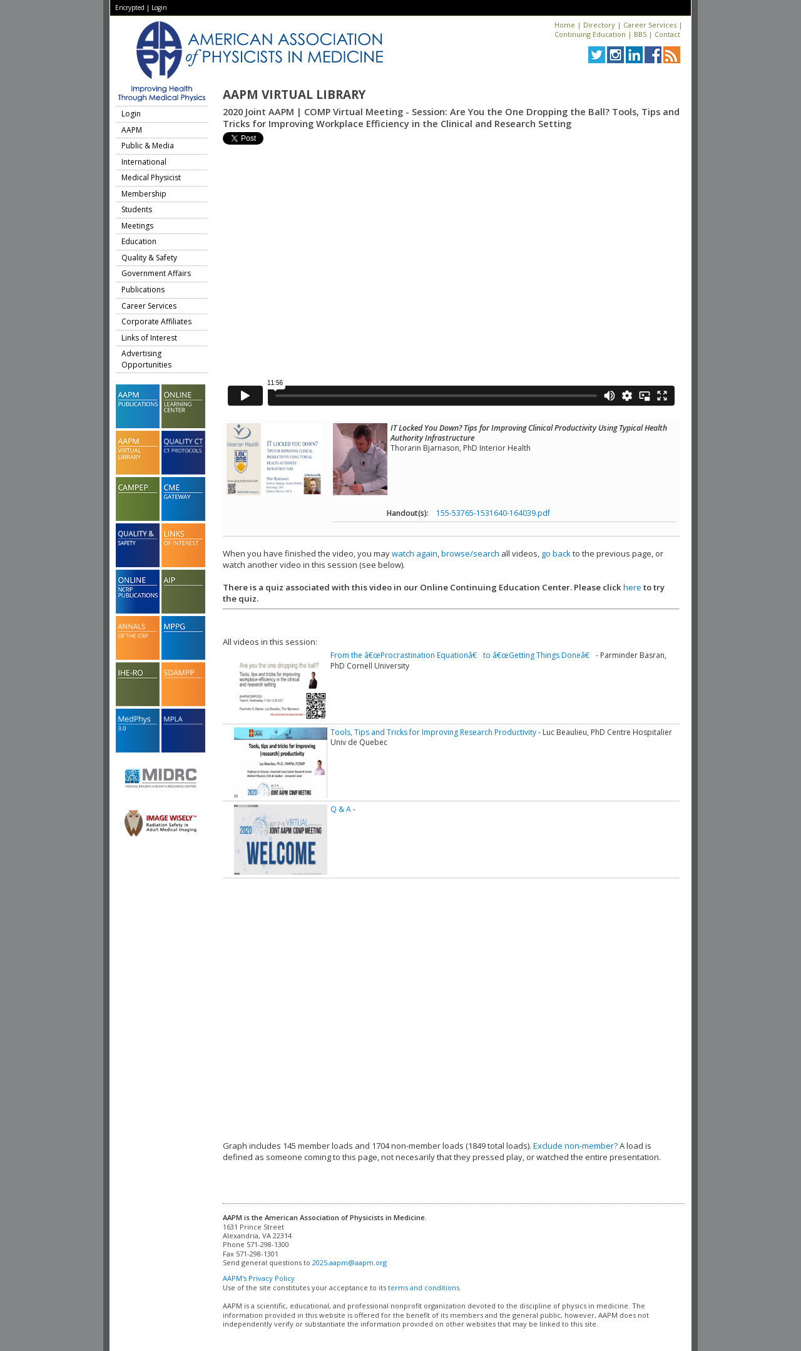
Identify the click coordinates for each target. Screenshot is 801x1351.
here (632, 587)
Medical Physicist (151, 177)
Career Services (649, 24)
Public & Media (147, 145)
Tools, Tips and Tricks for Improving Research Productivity (433, 732)
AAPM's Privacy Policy (259, 1278)
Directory (599, 24)
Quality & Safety (149, 257)
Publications (143, 289)
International (143, 162)
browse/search (470, 553)
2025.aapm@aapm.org (349, 1262)
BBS (640, 34)
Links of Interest (149, 337)
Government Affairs (156, 273)
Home (564, 24)
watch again (414, 553)
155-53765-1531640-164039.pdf (493, 513)
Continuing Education (590, 34)
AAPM (131, 130)
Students (136, 209)
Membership (143, 193)
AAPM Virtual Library (294, 94)
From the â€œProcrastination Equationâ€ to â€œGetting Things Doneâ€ (462, 655)
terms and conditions (423, 1287)
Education (138, 241)
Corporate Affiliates (156, 321)
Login (159, 7)
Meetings (137, 225)
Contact (667, 34)
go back (556, 553)
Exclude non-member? (575, 1145)
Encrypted (130, 7)
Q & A (340, 809)
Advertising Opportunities (146, 359)
